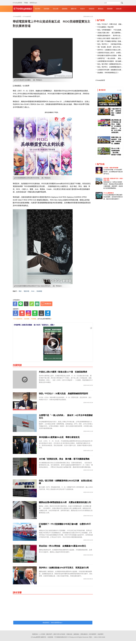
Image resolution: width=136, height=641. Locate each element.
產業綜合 (100, 8)
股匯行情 (73, 8)
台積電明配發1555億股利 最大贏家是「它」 (112, 61)
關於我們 (49, 634)
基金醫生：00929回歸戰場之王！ (108, 72)
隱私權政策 (84, 634)
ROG (32, 291)
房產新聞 (109, 8)
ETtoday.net (72, 637)
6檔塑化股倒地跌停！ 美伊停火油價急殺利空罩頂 (114, 35)
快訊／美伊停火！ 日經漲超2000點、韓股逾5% (113, 44)
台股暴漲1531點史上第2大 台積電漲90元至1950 (113, 52)
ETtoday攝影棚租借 (108, 193)
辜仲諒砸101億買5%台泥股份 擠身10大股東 (112, 55)
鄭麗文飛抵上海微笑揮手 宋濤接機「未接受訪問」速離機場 (116, 140)
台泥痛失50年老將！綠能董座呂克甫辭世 (110, 70)
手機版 (26, 1)
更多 (119, 90)
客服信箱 (69, 634)
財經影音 (91, 8)
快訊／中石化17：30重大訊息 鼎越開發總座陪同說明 (115, 24)
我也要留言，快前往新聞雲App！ (53, 622)
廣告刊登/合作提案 (59, 634)
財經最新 (46, 8)
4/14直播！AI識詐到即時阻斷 (110, 167)
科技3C (82, 8)
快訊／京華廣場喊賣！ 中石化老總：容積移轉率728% (115, 30)
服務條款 (76, 634)
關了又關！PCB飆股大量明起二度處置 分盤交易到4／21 (116, 41)
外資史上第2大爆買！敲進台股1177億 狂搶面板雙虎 (114, 38)
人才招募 (42, 634)
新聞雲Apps (33, 1)
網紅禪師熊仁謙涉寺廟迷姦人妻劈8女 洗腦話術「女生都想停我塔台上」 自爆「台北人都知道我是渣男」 (116, 126)
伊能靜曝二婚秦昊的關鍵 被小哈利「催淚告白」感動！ (34, 325)
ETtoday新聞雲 (17, 1)
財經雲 (23, 9)
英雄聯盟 (39, 291)
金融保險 (64, 8)
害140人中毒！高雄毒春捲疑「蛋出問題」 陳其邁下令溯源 (116, 151)
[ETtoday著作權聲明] (44, 319)
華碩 (20, 291)
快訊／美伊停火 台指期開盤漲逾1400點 (110, 67)
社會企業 (118, 8)
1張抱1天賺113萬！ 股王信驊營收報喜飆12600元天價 (115, 32)
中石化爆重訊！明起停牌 (105, 27)
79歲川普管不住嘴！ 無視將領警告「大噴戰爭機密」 (116, 112)
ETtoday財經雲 (100, 80)
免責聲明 (100, 634)
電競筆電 (26, 291)
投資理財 (37, 8)
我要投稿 (35, 634)
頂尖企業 (55, 8)
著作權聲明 (92, 634)
